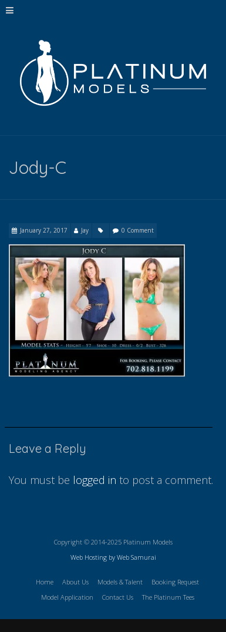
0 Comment (138, 230)
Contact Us (117, 597)
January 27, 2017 (44, 230)
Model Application (67, 597)
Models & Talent (120, 581)
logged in (94, 480)
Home (44, 581)
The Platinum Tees (168, 597)
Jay (85, 230)
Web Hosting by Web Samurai (113, 557)
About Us (75, 581)
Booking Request (175, 581)
